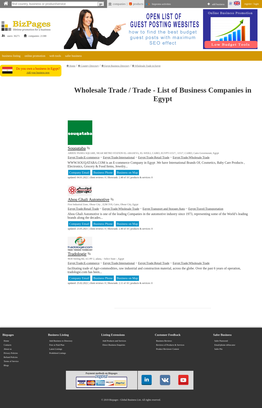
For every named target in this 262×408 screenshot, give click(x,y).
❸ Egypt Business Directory (116, 65)
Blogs (6, 365)
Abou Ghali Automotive (88, 199)
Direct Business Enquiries (114, 345)
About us (8, 349)
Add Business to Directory (60, 341)
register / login (251, 3)
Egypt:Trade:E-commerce (83, 157)
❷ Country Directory (88, 65)
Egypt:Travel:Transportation (205, 208)
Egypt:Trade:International (119, 157)
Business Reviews (164, 341)
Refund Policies (11, 357)
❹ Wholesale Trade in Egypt (146, 65)
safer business (73, 55)
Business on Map (127, 172)
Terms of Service (11, 361)
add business (218, 4)
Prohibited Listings (57, 353)
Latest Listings (55, 349)
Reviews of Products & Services (170, 345)
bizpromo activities (161, 4)
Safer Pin (218, 349)
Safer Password (221, 341)
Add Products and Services (114, 341)
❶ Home (71, 65)
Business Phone (103, 172)
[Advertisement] (31, 139)
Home (6, 341)
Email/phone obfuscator (224, 345)
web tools (55, 55)
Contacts (7, 345)
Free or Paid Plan (56, 345)
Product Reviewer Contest (167, 349)
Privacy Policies (11, 353)
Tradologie (77, 253)
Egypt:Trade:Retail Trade (153, 157)
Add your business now (38, 72)
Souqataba (77, 148)
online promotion (35, 55)
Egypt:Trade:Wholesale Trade (191, 157)
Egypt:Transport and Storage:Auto (164, 208)
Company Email (79, 172)
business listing (11, 55)
